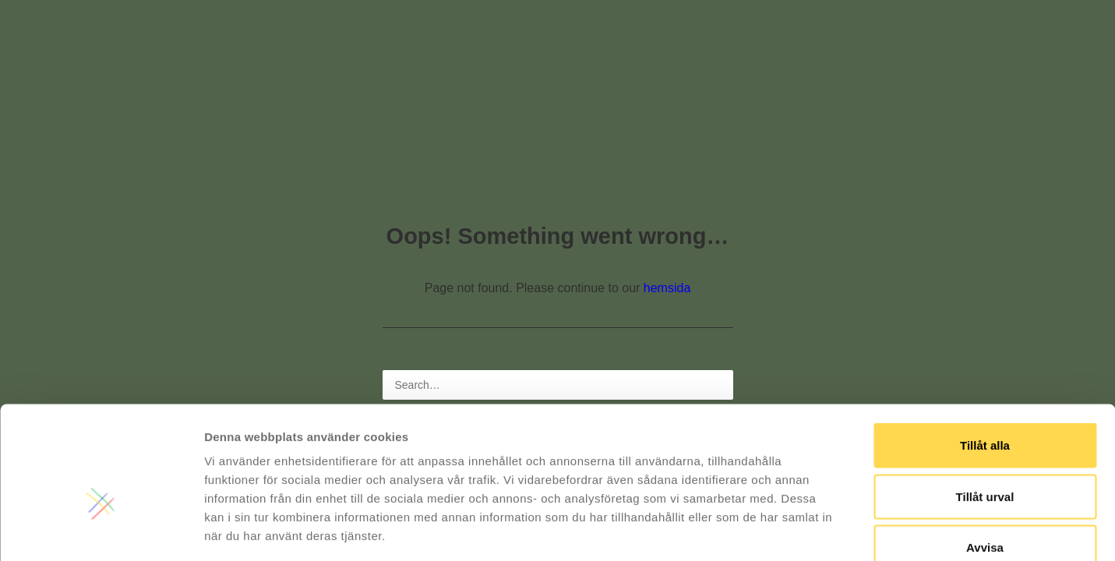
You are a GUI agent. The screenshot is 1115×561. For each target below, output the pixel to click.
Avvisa (985, 458)
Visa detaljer (846, 530)
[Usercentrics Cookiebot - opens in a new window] (101, 530)
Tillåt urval (985, 408)
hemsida (667, 288)
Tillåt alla (985, 356)
